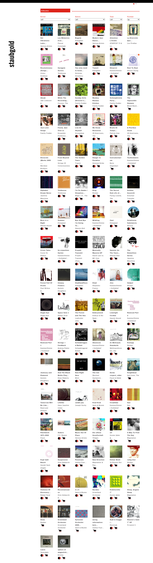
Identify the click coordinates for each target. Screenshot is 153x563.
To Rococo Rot (116, 454)
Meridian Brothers (46, 156)
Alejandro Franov (99, 279)
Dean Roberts (64, 368)
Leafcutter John (81, 310)
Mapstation (133, 428)
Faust (46, 428)
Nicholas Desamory (81, 65)
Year (112, 16)
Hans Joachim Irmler (64, 398)
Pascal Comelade (64, 35)
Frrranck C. (133, 515)
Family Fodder (81, 94)
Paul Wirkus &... (46, 280)
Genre (78, 16)
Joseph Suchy (81, 397)
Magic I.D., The (81, 186)
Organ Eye (46, 307)
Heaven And (81, 217)
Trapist (81, 153)
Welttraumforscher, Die (116, 339)
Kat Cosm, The (133, 367)
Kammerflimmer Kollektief (116, 64)
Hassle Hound (46, 216)
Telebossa (64, 64)
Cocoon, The (64, 94)
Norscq (133, 216)
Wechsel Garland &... (99, 368)
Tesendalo (46, 544)
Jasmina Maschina (46, 187)
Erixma (64, 545)
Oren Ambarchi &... (64, 487)
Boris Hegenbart (116, 154)
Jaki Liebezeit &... (46, 94)
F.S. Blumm (64, 427)
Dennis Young (133, 62)
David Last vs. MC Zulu (99, 247)
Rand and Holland (46, 399)
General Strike (99, 153)
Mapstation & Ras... (99, 456)
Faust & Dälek (116, 368)
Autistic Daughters (64, 280)
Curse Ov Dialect (46, 246)
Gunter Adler (116, 485)
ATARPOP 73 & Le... (116, 35)
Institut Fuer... (81, 454)
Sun (133, 397)
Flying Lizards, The (116, 187)
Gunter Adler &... (116, 428)
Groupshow (81, 123)
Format (130, 16)
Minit (81, 368)
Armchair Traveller (133, 187)
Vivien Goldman (46, 65)
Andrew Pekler (64, 338)
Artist (43, 16)
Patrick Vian (116, 123)
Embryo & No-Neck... (99, 308)
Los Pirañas (133, 34)
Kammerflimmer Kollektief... (64, 247)
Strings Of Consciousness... (64, 156)
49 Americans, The (99, 125)
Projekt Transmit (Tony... (81, 249)
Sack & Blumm (99, 397)
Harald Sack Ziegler (46, 457)
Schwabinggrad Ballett (81, 339)
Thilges (99, 428)
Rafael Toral (64, 307)
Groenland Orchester (99, 485)
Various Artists (46, 35)
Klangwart (81, 32)
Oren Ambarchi (64, 454)
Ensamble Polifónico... (64, 125)
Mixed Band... (133, 95)
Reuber (99, 185)
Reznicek (116, 515)
